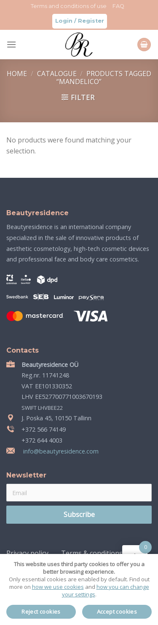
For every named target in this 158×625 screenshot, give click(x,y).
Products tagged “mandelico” (103, 77)
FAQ (118, 6)
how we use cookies (58, 587)
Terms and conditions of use (69, 6)
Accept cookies (117, 611)
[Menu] (11, 44)
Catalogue (57, 73)
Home (18, 73)
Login (63, 21)
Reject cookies (41, 611)
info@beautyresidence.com (60, 451)
